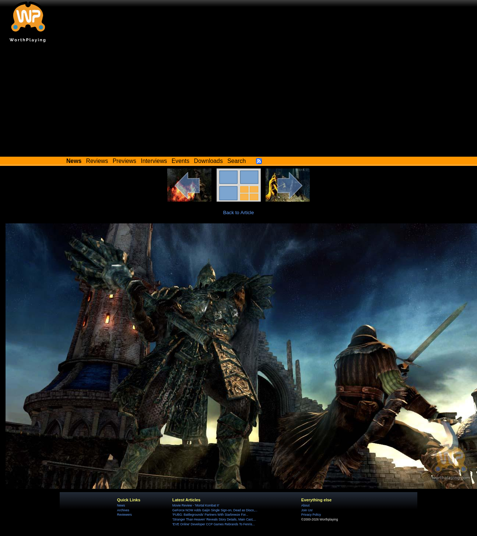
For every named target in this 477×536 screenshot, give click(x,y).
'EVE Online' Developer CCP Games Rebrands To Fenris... (213, 524)
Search (236, 161)
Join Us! (307, 510)
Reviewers (124, 514)
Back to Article (238, 212)
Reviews (97, 161)
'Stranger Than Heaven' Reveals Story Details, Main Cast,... (214, 519)
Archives (123, 510)
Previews (124, 161)
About (305, 505)
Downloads (208, 161)
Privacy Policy (311, 514)
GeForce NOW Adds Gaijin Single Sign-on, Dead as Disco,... (214, 510)
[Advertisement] (238, 101)
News (121, 505)
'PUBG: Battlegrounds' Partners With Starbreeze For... (210, 514)
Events (180, 161)
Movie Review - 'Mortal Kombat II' (195, 505)
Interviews (154, 161)
